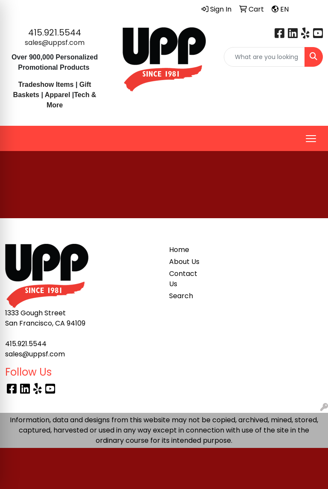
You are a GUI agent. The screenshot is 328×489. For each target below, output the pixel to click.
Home (179, 250)
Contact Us (183, 279)
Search (181, 296)
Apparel (58, 94)
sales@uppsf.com (55, 42)
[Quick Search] (264, 57)
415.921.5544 (54, 33)
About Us (184, 262)
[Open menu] (310, 138)
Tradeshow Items (46, 84)
